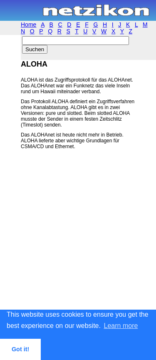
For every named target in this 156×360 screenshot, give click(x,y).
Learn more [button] (121, 325)
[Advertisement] (78, 243)
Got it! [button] (20, 349)
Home (28, 24)
